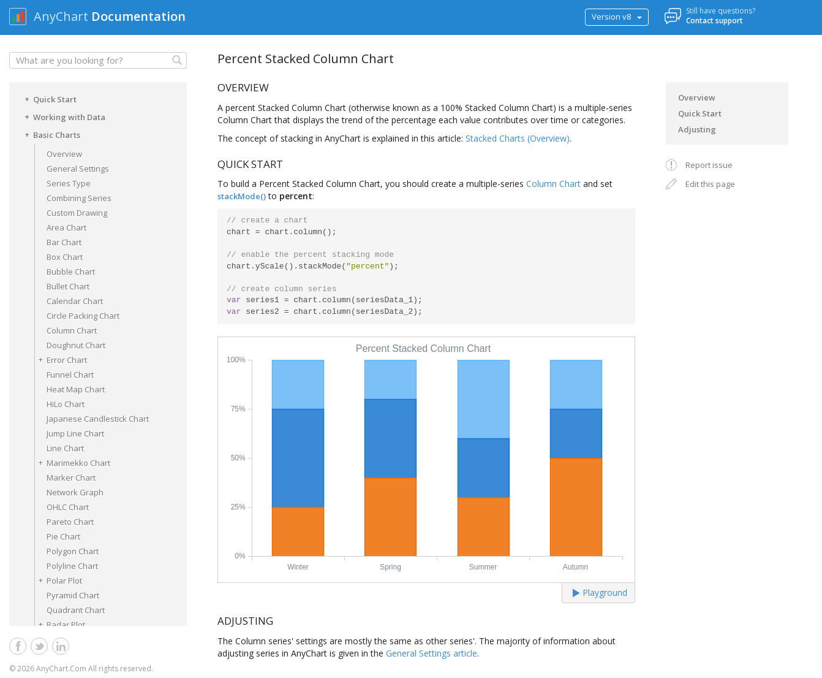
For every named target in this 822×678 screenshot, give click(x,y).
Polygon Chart (73, 551)
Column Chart (72, 330)
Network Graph (75, 492)
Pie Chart (63, 536)
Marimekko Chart (72, 462)
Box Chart (65, 256)
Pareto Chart (70, 521)
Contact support (714, 20)
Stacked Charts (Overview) (518, 138)
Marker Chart (71, 477)
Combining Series (79, 198)
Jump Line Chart (75, 433)
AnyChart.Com (61, 668)
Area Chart (66, 227)
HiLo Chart (66, 403)
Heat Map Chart (76, 389)
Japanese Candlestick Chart (98, 418)
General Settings (78, 168)
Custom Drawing (77, 212)
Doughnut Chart (76, 345)
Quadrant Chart (76, 609)
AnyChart (61, 16)
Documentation (138, 16)
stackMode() (241, 196)
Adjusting (697, 129)
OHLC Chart (68, 506)
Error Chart (60, 359)
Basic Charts (50, 134)
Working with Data (63, 116)
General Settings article (431, 653)
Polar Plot (58, 580)
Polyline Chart (72, 565)
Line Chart (65, 448)
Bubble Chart (71, 271)
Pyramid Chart (73, 595)
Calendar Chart (75, 301)
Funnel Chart (70, 374)
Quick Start (49, 99)
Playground (600, 592)
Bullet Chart (68, 286)
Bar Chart (64, 242)
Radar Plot (59, 624)
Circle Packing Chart (83, 315)
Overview (64, 153)
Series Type (69, 183)
